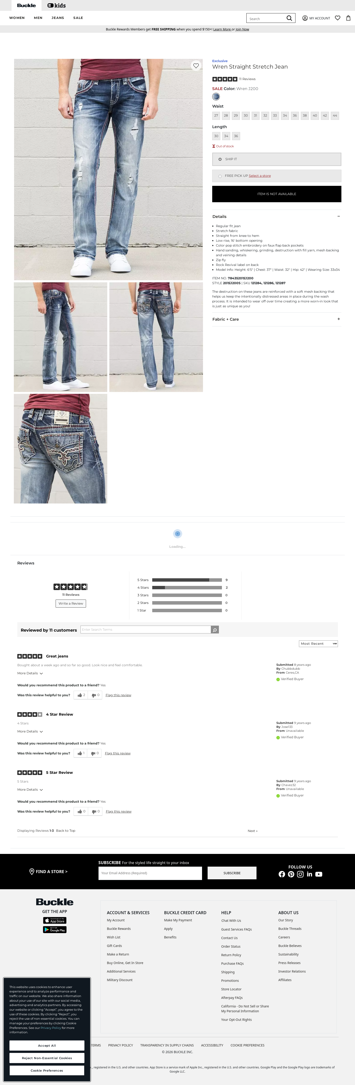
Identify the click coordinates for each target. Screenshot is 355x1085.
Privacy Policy (51, 1028)
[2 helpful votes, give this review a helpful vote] (81, 695)
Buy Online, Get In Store (125, 963)
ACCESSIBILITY (212, 1045)
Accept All (47, 1045)
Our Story (285, 920)
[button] (17, 18)
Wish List (113, 937)
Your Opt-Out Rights (236, 1019)
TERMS (96, 1045)
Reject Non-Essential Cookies (47, 1058)
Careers (284, 937)
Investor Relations (292, 971)
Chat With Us (231, 920)
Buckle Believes (290, 945)
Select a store (260, 176)
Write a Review (71, 603)
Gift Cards (114, 945)
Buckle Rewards (119, 928)
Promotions (230, 980)
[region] (47, 1029)
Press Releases (289, 963)
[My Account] (316, 18)
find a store (52, 871)
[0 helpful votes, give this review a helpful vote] (81, 811)
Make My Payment (178, 920)
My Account (116, 920)
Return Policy (231, 955)
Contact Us (229, 938)
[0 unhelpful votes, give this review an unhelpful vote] (95, 695)
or (224, 29)
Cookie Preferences (248, 1045)
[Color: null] (216, 96)
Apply (168, 928)
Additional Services (121, 971)
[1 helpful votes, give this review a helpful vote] (80, 753)
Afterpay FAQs (232, 997)
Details (276, 216)
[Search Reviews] (150, 629)
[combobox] (266, 18)
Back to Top (65, 831)
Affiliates (285, 980)
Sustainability (288, 954)
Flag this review (118, 695)
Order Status (230, 946)
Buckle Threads (289, 928)
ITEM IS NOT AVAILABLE (276, 194)
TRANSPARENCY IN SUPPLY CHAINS (167, 1045)
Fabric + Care (276, 319)
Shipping (228, 972)
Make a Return (118, 954)
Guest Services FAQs (236, 929)
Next (253, 831)
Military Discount (120, 980)
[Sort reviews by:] (318, 643)
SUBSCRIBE (232, 873)
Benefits (170, 937)
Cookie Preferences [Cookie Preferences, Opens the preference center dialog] (47, 1070)
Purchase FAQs (232, 963)
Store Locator (231, 989)
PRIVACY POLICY (120, 1045)
